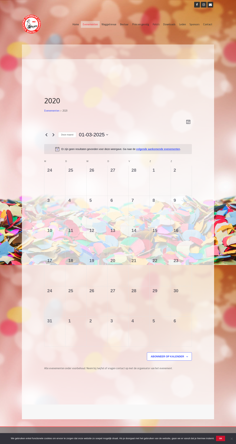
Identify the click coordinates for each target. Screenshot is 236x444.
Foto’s (156, 24)
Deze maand (67, 134)
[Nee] (231, 438)
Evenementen (90, 24)
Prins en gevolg (140, 24)
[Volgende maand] (53, 135)
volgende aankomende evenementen (158, 149)
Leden (182, 24)
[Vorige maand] (46, 135)
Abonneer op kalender (167, 356)
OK (220, 438)
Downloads (169, 24)
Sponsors (194, 24)
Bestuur (124, 24)
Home (75, 24)
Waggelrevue (108, 24)
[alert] (118, 149)
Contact (207, 24)
